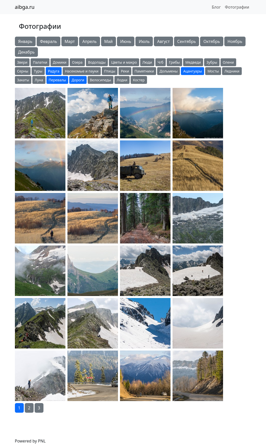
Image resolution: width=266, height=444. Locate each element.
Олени (228, 62)
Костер (138, 80)
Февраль (48, 41)
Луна (39, 80)
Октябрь (211, 41)
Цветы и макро (124, 62)
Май (108, 41)
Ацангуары (192, 71)
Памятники (144, 71)
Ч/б (160, 62)
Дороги (77, 80)
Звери (22, 62)
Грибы (174, 62)
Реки (125, 71)
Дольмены (168, 71)
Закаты (23, 80)
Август (163, 41)
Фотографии (237, 7)
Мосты (213, 71)
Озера (77, 62)
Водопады (97, 62)
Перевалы (57, 80)
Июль (144, 41)
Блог (216, 7)
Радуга (53, 71)
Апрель (89, 41)
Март (70, 41)
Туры (38, 71)
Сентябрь (186, 41)
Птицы (109, 71)
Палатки (40, 62)
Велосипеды (100, 80)
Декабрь (26, 52)
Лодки (122, 80)
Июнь (125, 41)
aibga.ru (25, 7)
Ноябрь (235, 41)
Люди (147, 62)
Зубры (211, 62)
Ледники (231, 71)
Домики (59, 62)
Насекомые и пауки (82, 71)
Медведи (193, 62)
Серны (22, 71)
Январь (25, 41)
